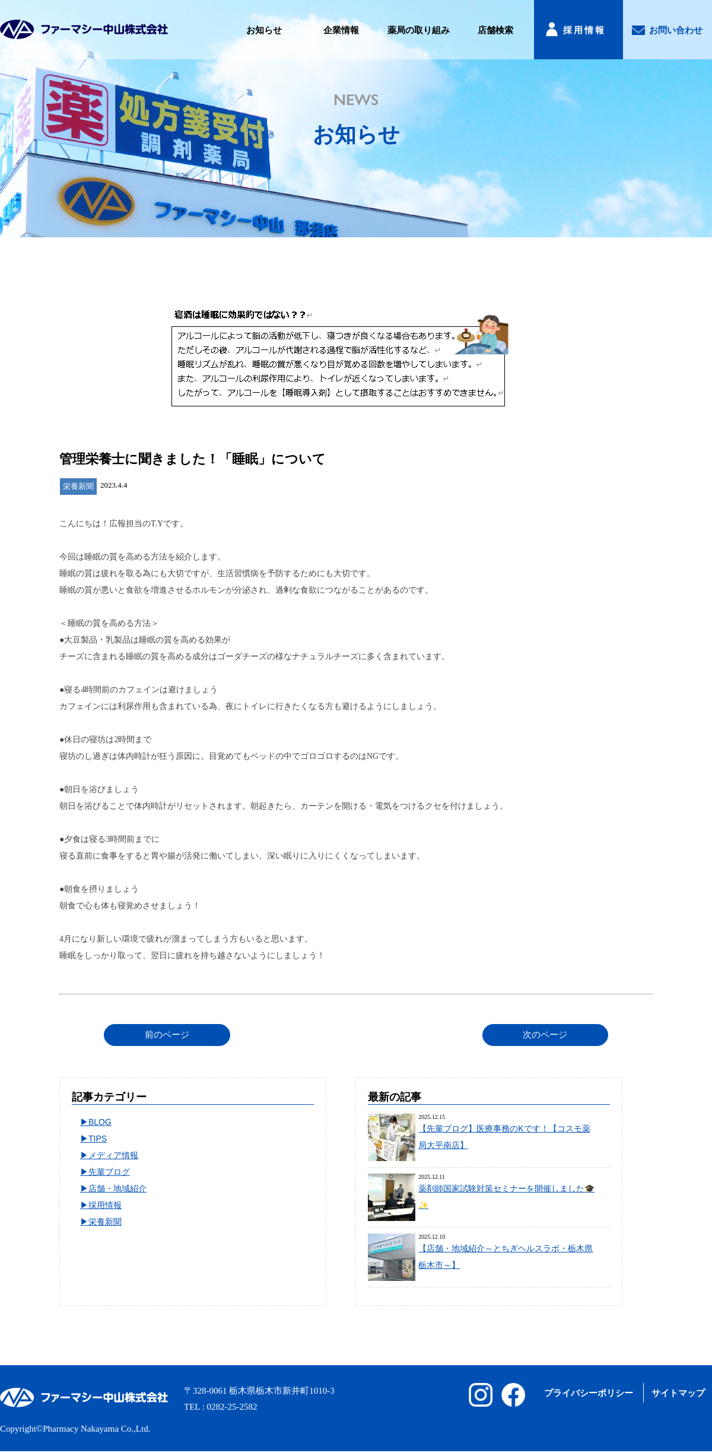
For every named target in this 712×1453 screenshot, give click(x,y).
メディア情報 (113, 1155)
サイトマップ (678, 1393)
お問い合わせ (676, 30)
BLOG (100, 1122)
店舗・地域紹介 (117, 1188)
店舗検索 (495, 30)
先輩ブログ (109, 1172)
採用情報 (584, 30)
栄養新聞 (105, 1221)
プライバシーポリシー (588, 1393)
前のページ (167, 1034)
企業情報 (341, 30)
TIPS (97, 1138)
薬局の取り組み (418, 30)
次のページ (545, 1034)
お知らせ (264, 30)
